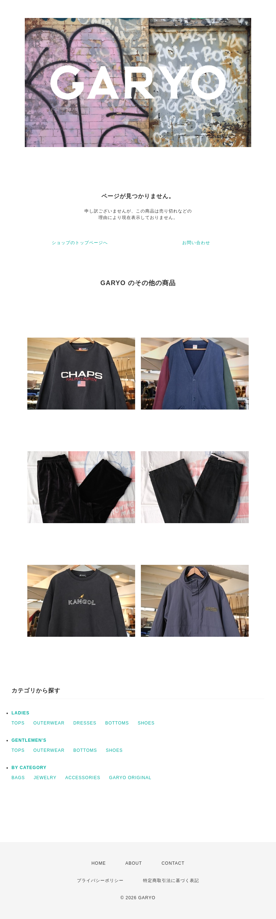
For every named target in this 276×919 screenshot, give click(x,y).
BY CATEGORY (29, 767)
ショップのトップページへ (80, 242)
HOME (98, 863)
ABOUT (133, 863)
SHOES (146, 723)
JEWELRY (45, 777)
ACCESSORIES (83, 777)
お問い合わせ (196, 242)
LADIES (20, 712)
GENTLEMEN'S (29, 740)
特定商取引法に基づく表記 (171, 880)
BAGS (18, 777)
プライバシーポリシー (100, 880)
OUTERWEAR (49, 723)
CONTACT (172, 863)
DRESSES (84, 723)
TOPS (18, 723)
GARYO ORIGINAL (130, 777)
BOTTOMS (117, 723)
